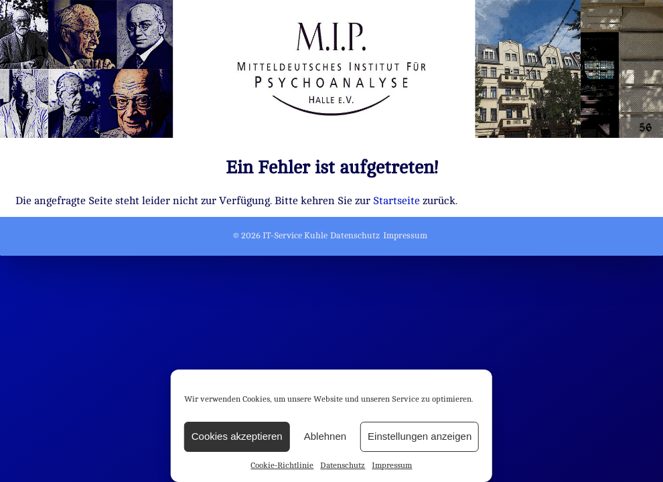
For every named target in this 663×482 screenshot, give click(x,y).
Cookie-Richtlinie (281, 465)
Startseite (396, 201)
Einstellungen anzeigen (419, 436)
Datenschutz (342, 465)
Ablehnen (325, 436)
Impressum (392, 465)
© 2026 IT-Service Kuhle (280, 235)
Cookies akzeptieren (237, 436)
